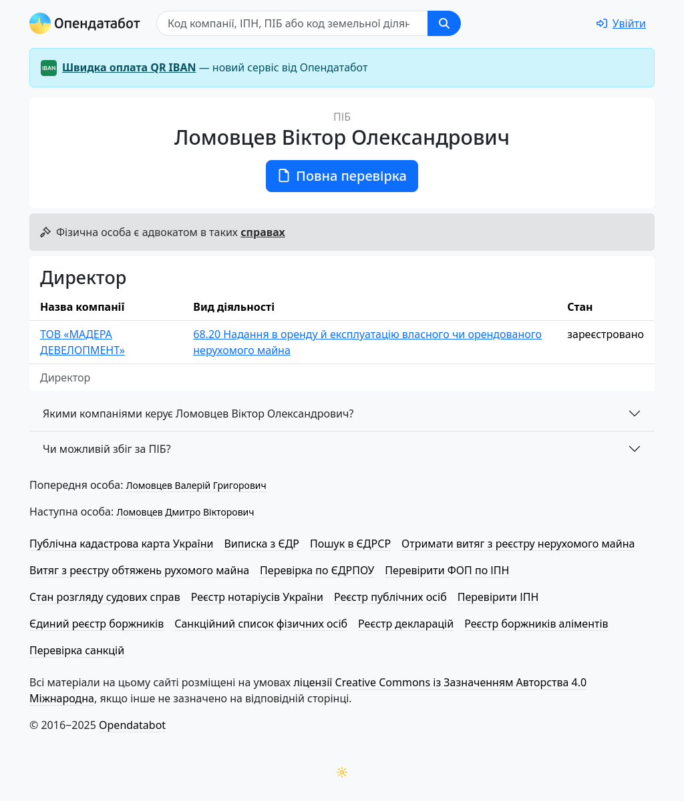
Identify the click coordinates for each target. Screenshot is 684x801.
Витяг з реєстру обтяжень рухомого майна (139, 570)
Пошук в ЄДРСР (350, 543)
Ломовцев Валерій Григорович (196, 485)
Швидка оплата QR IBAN (129, 67)
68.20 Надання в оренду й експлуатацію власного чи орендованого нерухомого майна (367, 342)
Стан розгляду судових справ (104, 597)
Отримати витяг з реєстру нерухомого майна (518, 543)
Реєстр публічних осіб (390, 597)
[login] (621, 23)
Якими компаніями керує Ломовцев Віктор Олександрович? (198, 413)
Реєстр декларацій (406, 623)
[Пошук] (292, 23)
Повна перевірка (342, 176)
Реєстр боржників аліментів (536, 623)
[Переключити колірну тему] (342, 772)
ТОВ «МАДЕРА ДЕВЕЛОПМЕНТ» (82, 342)
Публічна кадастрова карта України (121, 543)
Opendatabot (132, 725)
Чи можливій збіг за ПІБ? (107, 449)
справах (262, 232)
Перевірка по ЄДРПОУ (317, 570)
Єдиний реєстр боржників (96, 623)
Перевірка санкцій (76, 650)
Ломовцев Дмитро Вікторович (185, 512)
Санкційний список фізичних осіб (260, 623)
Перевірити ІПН (498, 597)
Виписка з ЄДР (261, 543)
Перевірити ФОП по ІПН (447, 570)
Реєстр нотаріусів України (257, 597)
